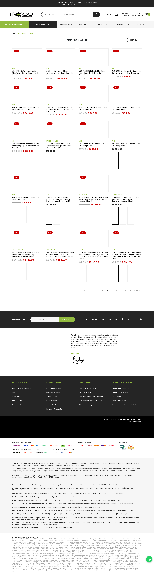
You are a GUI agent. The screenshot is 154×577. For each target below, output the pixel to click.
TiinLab (71, 567)
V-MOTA (83, 568)
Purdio (95, 560)
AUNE (140, 541)
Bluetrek (127, 542)
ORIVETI (30, 558)
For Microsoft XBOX (98, 485)
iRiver (130, 550)
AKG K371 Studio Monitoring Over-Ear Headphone (126, 145)
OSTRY (37, 558)
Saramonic (133, 562)
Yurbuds (127, 570)
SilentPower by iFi (85, 563)
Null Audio (104, 557)
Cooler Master (42, 545)
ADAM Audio (84, 194)
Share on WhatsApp (87, 388)
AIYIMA (67, 539)
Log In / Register (139, 14)
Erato (38, 549)
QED (115, 560)
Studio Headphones (125, 504)
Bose (14, 544)
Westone (42, 570)
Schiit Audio (23, 563)
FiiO (73, 549)
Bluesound (118, 542)
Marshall (31, 555)
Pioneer (135, 558)
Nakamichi (44, 557)
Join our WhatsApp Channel (91, 397)
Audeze (31, 541)
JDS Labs (74, 552)
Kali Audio (113, 552)
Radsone (28, 562)
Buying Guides (52, 405)
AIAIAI (62, 539)
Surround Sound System (65, 488)
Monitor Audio (106, 555)
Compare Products (124, 14)
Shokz (56, 563)
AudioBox (75, 541)
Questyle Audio (130, 560)
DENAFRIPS (137, 545)
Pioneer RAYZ (17, 560)
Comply (33, 545)
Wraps (85, 570)
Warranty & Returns (54, 393)
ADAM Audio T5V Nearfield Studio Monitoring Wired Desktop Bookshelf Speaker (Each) (126, 199)
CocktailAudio (23, 545)
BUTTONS (71, 544)
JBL (68, 552)
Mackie (137, 554)
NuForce (96, 557)
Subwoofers (119, 488)
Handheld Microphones (94, 504)
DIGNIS (21, 547)
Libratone (92, 554)
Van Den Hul (101, 568)
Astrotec (136, 539)
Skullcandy (97, 563)
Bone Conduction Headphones (59, 500)
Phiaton (122, 558)
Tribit (109, 567)
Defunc (118, 545)
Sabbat (94, 562)
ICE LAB (100, 550)
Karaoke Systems (107, 488)
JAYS (57, 552)
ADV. (56, 539)
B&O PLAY (41, 542)
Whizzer (74, 570)
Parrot (73, 558)
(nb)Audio (16, 539)
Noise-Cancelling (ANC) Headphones (45, 514)
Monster (116, 555)
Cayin (113, 544)
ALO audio (79, 539)
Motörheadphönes (133, 555)
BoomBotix (135, 542)
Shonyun (63, 563)
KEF (131, 552)
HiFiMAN (66, 550)
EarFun (67, 547)
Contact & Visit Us (20, 405)
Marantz (23, 555)
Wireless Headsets (27, 485)
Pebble (79, 558)
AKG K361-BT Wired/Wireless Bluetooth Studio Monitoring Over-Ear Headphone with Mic (58, 199)
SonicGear (28, 565)
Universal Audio (56, 568)
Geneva (15, 550)
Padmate (48, 558)
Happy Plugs (30, 550)
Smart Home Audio (28, 490)
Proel (72, 560)
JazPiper (63, 552)
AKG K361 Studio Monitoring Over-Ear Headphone (26, 198)
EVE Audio (53, 549)
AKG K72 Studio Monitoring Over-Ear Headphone (93, 108)
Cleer (140, 544)
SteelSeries (96, 565)
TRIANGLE (103, 567)
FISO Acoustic (102, 549)
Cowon (51, 545)
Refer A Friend (85, 393)
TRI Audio (94, 567)
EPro (33, 549)
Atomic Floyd (22, 541)
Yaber (112, 570)
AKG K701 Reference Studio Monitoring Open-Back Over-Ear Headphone (59, 73)
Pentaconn (104, 558)
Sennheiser (40, 563)
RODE (81, 250)
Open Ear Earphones (38, 500)
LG (87, 554)
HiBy (60, 550)
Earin (73, 547)
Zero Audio (136, 570)
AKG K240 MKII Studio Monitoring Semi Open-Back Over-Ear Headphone (93, 73)
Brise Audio (50, 544)
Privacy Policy (51, 401)
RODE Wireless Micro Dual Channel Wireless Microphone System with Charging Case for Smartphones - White (93, 255)
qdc (110, 560)
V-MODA (76, 568)
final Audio (80, 549)
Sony (41, 565)
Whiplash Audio (63, 570)
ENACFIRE (22, 549)
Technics (43, 567)
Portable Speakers (52, 497)
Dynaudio (59, 547)
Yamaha (119, 570)
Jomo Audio (88, 552)
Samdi (101, 562)
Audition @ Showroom (21, 388)
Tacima (135, 565)
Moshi (122, 555)
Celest (119, 544)
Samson (108, 562)
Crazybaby (60, 545)
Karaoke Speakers (92, 488)
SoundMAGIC (74, 565)
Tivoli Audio (79, 567)
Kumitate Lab (44, 554)
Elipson (15, 549)
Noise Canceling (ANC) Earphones (74, 514)
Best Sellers (84, 24)
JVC (106, 552)
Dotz (47, 547)
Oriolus (24, 558)
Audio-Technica (64, 541)
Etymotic (45, 549)
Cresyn (75, 545)
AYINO (30, 542)
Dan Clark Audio (102, 545)
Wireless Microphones (75, 504)
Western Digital (32, 570)
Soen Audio (134, 563)
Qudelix (120, 560)
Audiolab (102, 541)
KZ (51, 554)
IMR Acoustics (121, 550)
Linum (99, 554)
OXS (42, 558)
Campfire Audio (97, 544)
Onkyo (127, 557)
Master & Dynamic (43, 555)
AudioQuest (112, 541)
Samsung (116, 562)
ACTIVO (34, 539)
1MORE (23, 539)
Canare (107, 544)
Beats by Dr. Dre (76, 542)
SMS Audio (125, 563)
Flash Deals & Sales (120, 401)
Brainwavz (41, 544)
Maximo (54, 555)
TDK (32, 567)
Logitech (112, 554)
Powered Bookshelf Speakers (43, 488)
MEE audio (68, 555)
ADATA (51, 539)
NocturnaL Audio (72, 557)
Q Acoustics (103, 560)
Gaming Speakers (60, 485)
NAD (21, 557)
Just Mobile (99, 552)
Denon (15, 547)
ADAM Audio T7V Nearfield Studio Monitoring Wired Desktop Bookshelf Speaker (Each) (26, 255)
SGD (107, 14)
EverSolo (61, 549)
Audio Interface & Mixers (57, 504)
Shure (76, 563)
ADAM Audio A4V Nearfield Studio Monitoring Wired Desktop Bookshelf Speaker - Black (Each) (60, 255)
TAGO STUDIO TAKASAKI (21, 567)
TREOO (87, 567)
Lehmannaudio (64, 554)
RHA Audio (58, 562)
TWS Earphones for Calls (123, 511)
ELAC (134, 547)
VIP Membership (85, 405)
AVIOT (24, 542)
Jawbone (42, 552)
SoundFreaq (63, 565)
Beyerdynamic (52, 141)
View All (138, 290)
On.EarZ (121, 557)
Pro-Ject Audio (64, 560)
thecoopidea (53, 567)
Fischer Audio (91, 549)
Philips (129, 558)
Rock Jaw (66, 562)
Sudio (112, 565)
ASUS (14, 541)
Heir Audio (54, 550)
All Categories (16, 24)
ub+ (132, 567)
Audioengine (86, 541)
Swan (122, 565)
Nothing (83, 557)
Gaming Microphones (43, 485)
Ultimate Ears (17, 568)
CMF (14, 545)
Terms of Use (51, 397)
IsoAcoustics (17, 552)
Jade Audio (33, 552)
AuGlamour (132, 541)
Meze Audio (90, 555)
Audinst (46, 541)
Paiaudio (56, 558)
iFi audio (107, 550)
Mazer (60, 555)
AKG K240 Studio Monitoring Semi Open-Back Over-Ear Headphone (126, 72)
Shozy (70, 563)
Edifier (118, 547)
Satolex (15, 563)
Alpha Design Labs (92, 539)
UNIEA (34, 568)
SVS (117, 565)
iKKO (113, 550)
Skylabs (117, 563)
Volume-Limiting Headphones (42, 528)
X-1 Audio (92, 570)
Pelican (85, 558)
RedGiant (48, 562)
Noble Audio (54, 557)
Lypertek (131, 554)
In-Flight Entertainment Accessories (102, 514)
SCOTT (32, 563)
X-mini (99, 570)
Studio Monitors (110, 504)
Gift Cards (116, 397)
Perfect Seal (113, 558)
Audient (39, 541)
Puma (89, 560)
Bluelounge (108, 542)
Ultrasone (27, 568)
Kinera (15, 554)
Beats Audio (64, 542)
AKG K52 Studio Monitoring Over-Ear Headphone (126, 108)
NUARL (89, 557)
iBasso (93, 550)
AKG (14, 68)
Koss (28, 554)
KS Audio (34, 554)
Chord (134, 544)
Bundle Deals (123, 24)
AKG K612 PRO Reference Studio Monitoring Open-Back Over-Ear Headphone (26, 146)
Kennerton (137, 552)
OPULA (138, 557)
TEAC (37, 567)
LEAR (55, 554)
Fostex (125, 549)
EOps (29, 549)
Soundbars (80, 488)
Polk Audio (37, 560)
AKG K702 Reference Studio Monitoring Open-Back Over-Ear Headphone (26, 73)
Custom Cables (74, 523)
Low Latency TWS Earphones (79, 485)
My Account (17, 401)
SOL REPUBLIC (17, 565)
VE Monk (111, 568)
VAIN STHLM (91, 568)
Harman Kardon (42, 550)
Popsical (45, 560)
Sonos (35, 565)
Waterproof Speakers (69, 497)
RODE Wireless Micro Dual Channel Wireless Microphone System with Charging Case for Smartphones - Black (127, 255)
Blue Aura (99, 542)
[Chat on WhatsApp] (149, 559)
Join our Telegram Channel (90, 401)
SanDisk (125, 562)
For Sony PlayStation (114, 485)
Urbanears (67, 568)
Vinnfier (129, 568)
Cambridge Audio (82, 544)
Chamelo (126, 544)
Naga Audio (29, 557)
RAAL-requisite (17, 562)
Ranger (35, 562)
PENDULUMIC (94, 558)
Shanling (49, 563)
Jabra (26, 552)
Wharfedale (51, 570)
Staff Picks (65, 24)
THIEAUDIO (63, 567)
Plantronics (27, 560)
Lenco (73, 554)
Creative (68, 545)
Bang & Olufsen (52, 542)
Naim (37, 557)
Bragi (33, 544)
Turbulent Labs (124, 567)
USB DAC (60, 511)
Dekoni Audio (127, 545)
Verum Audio (120, 568)
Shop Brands (41, 24)
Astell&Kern (127, 539)
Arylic (119, 539)
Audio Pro (53, 541)
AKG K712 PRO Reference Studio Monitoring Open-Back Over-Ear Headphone (59, 109)
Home (14, 34)
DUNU (53, 547)
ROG (78, 562)
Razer (42, 562)
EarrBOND (79, 547)
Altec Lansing (105, 539)
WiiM (79, 570)
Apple (114, 539)
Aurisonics (17, 542)
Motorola (15, 557)
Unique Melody (43, 568)
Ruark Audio (85, 562)
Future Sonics (134, 549)
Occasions (103, 24)
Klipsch (22, 554)
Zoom (14, 571)
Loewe (105, 554)
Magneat (15, 555)
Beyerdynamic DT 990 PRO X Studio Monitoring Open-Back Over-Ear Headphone (58, 146)
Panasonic (65, 558)
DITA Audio (29, 547)
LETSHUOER (81, 554)
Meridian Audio (79, 555)
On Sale (139, 24)
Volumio (16, 570)
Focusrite (118, 549)
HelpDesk (16, 397)
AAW (29, 539)
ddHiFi (111, 545)
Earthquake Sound (100, 547)
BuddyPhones (61, 544)
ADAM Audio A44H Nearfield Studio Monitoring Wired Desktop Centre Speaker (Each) (93, 199)
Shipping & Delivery (54, 388)
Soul (45, 565)
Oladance (113, 557)
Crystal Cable (84, 545)
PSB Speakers (81, 560)
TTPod (115, 567)
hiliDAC (73, 550)
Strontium (105, 565)
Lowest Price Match (120, 388)
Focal (111, 549)
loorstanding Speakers (38, 523)
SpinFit (83, 565)
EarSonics (88, 547)
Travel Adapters (123, 514)
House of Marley (83, 550)
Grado (21, 550)
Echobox (112, 547)
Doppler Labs (40, 547)
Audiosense (122, 541)
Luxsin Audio (122, 554)
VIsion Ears (137, 568)
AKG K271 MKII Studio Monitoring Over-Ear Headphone (25, 108)
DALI (92, 545)
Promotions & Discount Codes (125, 405)
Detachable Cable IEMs (57, 523)
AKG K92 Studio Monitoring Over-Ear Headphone (93, 145)
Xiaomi (106, 570)
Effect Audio (126, 547)
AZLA (35, 542)
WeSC (23, 570)
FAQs (14, 393)
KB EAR (126, 552)
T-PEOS (128, 565)
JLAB (81, 552)
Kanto (120, 552)
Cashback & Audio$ (120, 393)
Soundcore (53, 565)
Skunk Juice (107, 563)
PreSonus (53, 560)
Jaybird (51, 552)
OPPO (133, 557)
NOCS (62, 557)
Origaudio (16, 558)
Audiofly (95, 541)
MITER (98, 555)
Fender (68, 549)
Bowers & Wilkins (23, 544)
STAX (89, 565)
